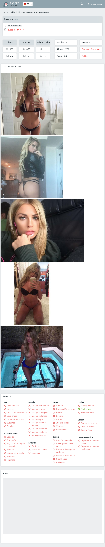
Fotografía (11, 440)
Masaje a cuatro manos (39, 424)
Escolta (10, 437)
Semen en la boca (89, 423)
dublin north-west (23, 12)
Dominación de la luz (65, 409)
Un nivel (10, 409)
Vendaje (60, 426)
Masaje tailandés (39, 416)
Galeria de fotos (12, 66)
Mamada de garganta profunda (65, 450)
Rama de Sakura (39, 435)
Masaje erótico (38, 409)
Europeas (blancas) (91, 49)
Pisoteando (61, 429)
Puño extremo (87, 412)
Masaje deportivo (39, 428)
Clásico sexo (13, 405)
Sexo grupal (12, 416)
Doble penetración (15, 419)
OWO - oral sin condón (17, 412)
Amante (59, 405)
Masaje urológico (40, 412)
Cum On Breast (88, 426)
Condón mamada (64, 440)
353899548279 (15, 25)
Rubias (85, 56)
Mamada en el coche (65, 455)
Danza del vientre (39, 449)
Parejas (10, 449)
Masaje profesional (40, 405)
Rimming (11, 460)
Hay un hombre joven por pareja (16, 444)
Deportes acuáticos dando (90, 441)
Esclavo (59, 416)
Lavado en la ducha (15, 453)
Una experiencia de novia (64, 444)
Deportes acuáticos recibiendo (90, 447)
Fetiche (10, 426)
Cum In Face (86, 430)
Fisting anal (86, 409)
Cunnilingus (61, 459)
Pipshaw (10, 456)
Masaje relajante (39, 432)
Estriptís (35, 446)
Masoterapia (37, 419)
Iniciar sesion (95, 3)
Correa (59, 419)
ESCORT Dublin (9, 12)
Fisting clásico (87, 405)
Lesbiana (36, 453)
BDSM (59, 412)
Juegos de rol (62, 423)
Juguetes (11, 423)
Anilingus (60, 462)
